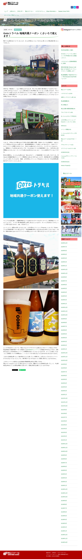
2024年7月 (64, 281)
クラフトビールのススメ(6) (68, 148)
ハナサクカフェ (39, 11)
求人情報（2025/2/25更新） (53, 556)
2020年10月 (64, 451)
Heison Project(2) (65, 165)
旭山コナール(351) (66, 89)
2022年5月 (64, 379)
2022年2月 (64, 390)
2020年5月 (64, 470)
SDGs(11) (63, 125)
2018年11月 (64, 538)
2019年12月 (64, 489)
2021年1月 (64, 440)
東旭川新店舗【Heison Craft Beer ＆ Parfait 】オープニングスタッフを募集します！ (68, 69)
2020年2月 (64, 481)
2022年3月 (64, 387)
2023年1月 (64, 349)
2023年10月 (64, 315)
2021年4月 (64, 428)
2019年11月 (64, 493)
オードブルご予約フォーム (11, 15)
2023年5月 (64, 334)
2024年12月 (64, 269)
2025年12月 (64, 243)
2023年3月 (64, 341)
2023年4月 (64, 337)
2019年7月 (64, 508)
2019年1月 (64, 531)
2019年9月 (64, 500)
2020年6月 (64, 466)
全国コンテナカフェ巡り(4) (68, 97)
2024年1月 (64, 303)
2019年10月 (64, 496)
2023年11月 (64, 311)
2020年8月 (64, 459)
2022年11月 (64, 356)
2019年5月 (64, 515)
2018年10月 (64, 542)
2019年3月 (64, 523)
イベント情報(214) (66, 129)
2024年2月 (64, 299)
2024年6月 (64, 284)
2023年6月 (64, 330)
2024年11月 (64, 273)
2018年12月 (64, 534)
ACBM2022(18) (65, 152)
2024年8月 (64, 277)
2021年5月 (64, 424)
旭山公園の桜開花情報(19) (68, 108)
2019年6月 (64, 512)
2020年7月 (64, 462)
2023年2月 (64, 345)
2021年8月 (64, 413)
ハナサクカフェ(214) (66, 93)
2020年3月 (64, 478)
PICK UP (20, 11)
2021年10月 (64, 406)
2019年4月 (64, 519)
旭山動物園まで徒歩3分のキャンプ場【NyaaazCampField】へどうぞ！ (69, 76)
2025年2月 (64, 262)
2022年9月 (64, 364)
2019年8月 (64, 504)
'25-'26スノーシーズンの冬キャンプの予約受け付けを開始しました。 (69, 55)
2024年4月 (64, 292)
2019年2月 (64, 527)
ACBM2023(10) (65, 161)
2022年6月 (64, 375)
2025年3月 (64, 258)
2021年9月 (64, 409)
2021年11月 (64, 402)
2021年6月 (64, 421)
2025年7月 (64, 246)
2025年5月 (64, 250)
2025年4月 (64, 254)
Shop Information (51, 11)
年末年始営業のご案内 (67, 50)
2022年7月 (64, 371)
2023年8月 (64, 322)
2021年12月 (64, 398)
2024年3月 (64, 296)
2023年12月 (64, 307)
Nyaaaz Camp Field (64, 11)
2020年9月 (64, 455)
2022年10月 (64, 360)
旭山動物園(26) (65, 101)
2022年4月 (64, 383)
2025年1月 (64, 265)
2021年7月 (64, 417)
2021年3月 (64, 432)
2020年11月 (64, 447)
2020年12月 (64, 443)
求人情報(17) (64, 104)
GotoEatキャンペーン (33, 349)
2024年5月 (64, 288)
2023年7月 (64, 326)
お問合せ (54, 552)
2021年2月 (64, 436)
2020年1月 (64, 485)
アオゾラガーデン (61, 552)
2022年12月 (64, 352)
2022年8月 (64, 368)
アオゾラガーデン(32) (67, 112)
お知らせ (13, 11)
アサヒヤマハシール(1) (67, 144)
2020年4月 (64, 474)
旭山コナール (29, 11)
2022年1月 (64, 394)
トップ (6, 11)
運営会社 (48, 552)
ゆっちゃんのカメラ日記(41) (68, 116)
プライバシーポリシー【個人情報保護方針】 (57, 554)
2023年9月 (64, 318)
